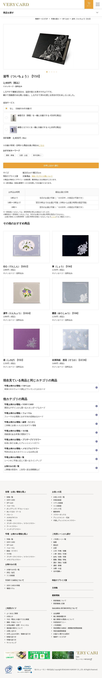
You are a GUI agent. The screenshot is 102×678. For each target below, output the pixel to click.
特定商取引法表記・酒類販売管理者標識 (66, 628)
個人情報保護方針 (58, 616)
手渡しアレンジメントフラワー (63, 520)
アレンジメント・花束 (60, 517)
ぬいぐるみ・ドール (12, 511)
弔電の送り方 (10, 640)
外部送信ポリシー (58, 622)
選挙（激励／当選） (59, 562)
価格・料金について (12, 622)
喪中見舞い (37, 155)
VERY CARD (9, 500)
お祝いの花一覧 (58, 497)
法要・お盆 (23, 155)
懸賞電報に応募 (58, 603)
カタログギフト (11, 517)
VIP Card (65, 19)
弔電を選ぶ (55, 19)
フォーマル (9, 506)
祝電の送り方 (10, 637)
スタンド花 (56, 509)
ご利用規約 (56, 625)
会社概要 (55, 613)
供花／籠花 (9, 572)
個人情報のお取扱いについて (62, 619)
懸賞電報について (58, 600)
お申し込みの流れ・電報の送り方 (17, 634)
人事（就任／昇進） (59, 554)
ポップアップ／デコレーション (16, 509)
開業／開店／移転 (58, 559)
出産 (54, 548)
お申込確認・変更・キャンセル (16, 625)
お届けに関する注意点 (60, 634)
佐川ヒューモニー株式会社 (83, 659)
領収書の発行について (13, 628)
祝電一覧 (8, 497)
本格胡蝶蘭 (56, 500)
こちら (41, 145)
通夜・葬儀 (10, 155)
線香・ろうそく (11, 551)
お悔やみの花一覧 (11, 569)
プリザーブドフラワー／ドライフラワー (19, 523)
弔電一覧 (8, 539)
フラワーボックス (58, 514)
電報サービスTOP (41, 19)
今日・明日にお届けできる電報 (16, 619)
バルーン (8, 514)
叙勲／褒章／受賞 (58, 556)
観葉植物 (55, 511)
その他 (7, 520)
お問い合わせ (10, 631)
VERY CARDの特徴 (12, 585)
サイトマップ (10, 642)
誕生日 (54, 545)
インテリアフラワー (12, 529)
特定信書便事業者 (58, 631)
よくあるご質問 (11, 613)
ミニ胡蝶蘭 (56, 506)
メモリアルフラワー (12, 559)
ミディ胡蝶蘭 (57, 503)
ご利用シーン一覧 (58, 539)
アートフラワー (11, 526)
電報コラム (9, 588)
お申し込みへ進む (51, 165)
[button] (46, 71)
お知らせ (8, 616)
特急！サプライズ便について (42, 176)
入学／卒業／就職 (58, 551)
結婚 (54, 542)
